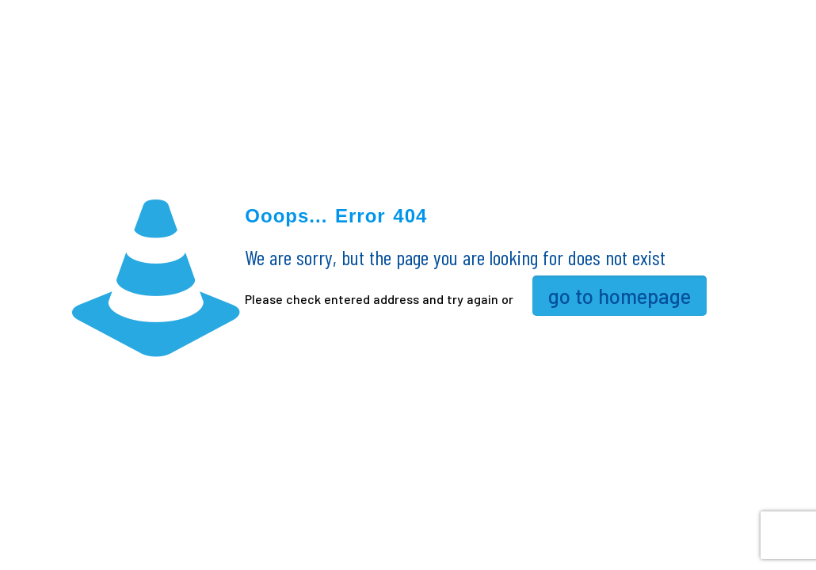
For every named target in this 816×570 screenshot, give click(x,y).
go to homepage (619, 295)
